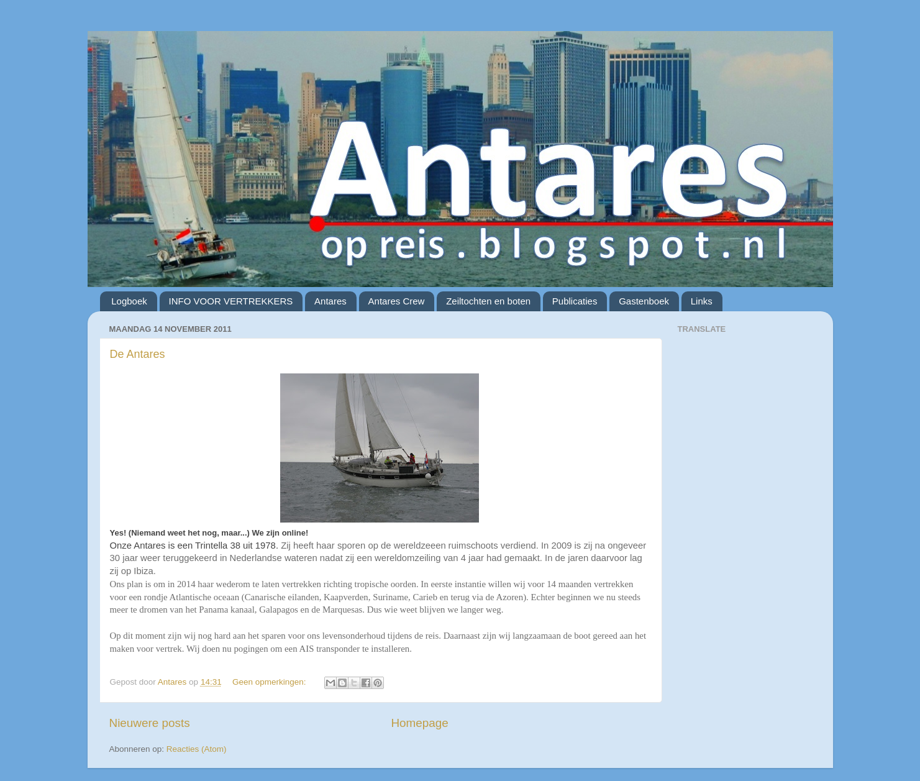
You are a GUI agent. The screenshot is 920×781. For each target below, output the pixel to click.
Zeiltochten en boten (488, 301)
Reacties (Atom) (196, 749)
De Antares (137, 354)
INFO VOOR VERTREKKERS (231, 301)
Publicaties (575, 301)
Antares (330, 301)
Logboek (129, 301)
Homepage (419, 722)
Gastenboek (644, 301)
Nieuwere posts (149, 722)
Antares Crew (396, 301)
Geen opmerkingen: (270, 682)
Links (702, 301)
